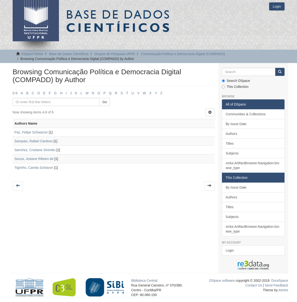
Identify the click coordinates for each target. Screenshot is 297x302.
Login (230, 250)
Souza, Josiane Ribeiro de (34, 159)
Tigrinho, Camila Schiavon (34, 168)
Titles (230, 143)
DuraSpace (279, 280)
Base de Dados (119, 21)
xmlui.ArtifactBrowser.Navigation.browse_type (252, 165)
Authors (231, 134)
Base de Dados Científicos (69, 54)
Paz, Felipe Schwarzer (31, 132)
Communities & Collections (246, 114)
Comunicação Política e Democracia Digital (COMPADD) (183, 54)
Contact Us (253, 285)
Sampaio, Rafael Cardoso (34, 141)
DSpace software (222, 280)
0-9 (15, 93)
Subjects (232, 153)
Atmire (283, 290)
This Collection (235, 87)
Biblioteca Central (144, 280)
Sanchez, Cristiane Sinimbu (35, 150)
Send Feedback (276, 285)
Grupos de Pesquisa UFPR (114, 54)
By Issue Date (236, 124)
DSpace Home (32, 54)
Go (105, 102)
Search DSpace (236, 81)
